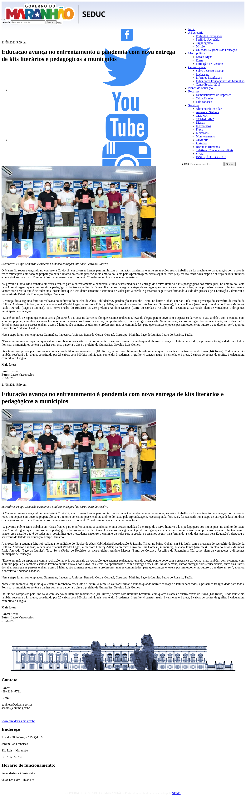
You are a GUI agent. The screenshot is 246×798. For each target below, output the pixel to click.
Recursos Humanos (208, 146)
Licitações (202, 133)
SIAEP (200, 153)
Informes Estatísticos (209, 77)
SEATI (176, 793)
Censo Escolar (197, 67)
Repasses (193, 91)
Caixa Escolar (204, 98)
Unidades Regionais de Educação (216, 50)
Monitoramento (205, 136)
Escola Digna (204, 56)
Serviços (193, 105)
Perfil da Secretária (207, 39)
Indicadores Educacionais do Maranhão (220, 81)
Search (6, 22)
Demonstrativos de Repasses (213, 95)
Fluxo (199, 129)
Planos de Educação (200, 88)
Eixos (199, 60)
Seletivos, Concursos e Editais (214, 150)
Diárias (200, 122)
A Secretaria (195, 32)
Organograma (204, 43)
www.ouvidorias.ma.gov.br (18, 721)
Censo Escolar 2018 (208, 84)
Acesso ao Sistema (207, 112)
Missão (200, 46)
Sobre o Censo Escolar (210, 70)
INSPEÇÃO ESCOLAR (211, 157)
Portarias (201, 143)
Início (191, 29)
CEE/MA (201, 115)
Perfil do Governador (209, 36)
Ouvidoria (202, 139)
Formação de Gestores (209, 63)
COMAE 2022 (205, 119)
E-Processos (203, 126)
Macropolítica (196, 53)
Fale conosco (204, 101)
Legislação (202, 74)
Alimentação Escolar (209, 108)
